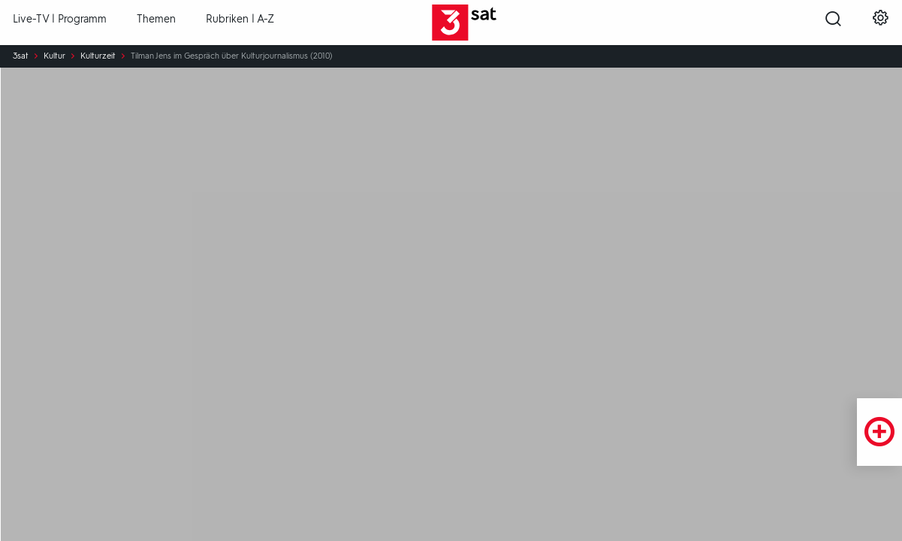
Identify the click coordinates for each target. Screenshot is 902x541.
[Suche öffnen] (833, 23)
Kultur (54, 56)
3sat (21, 56)
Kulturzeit (98, 56)
